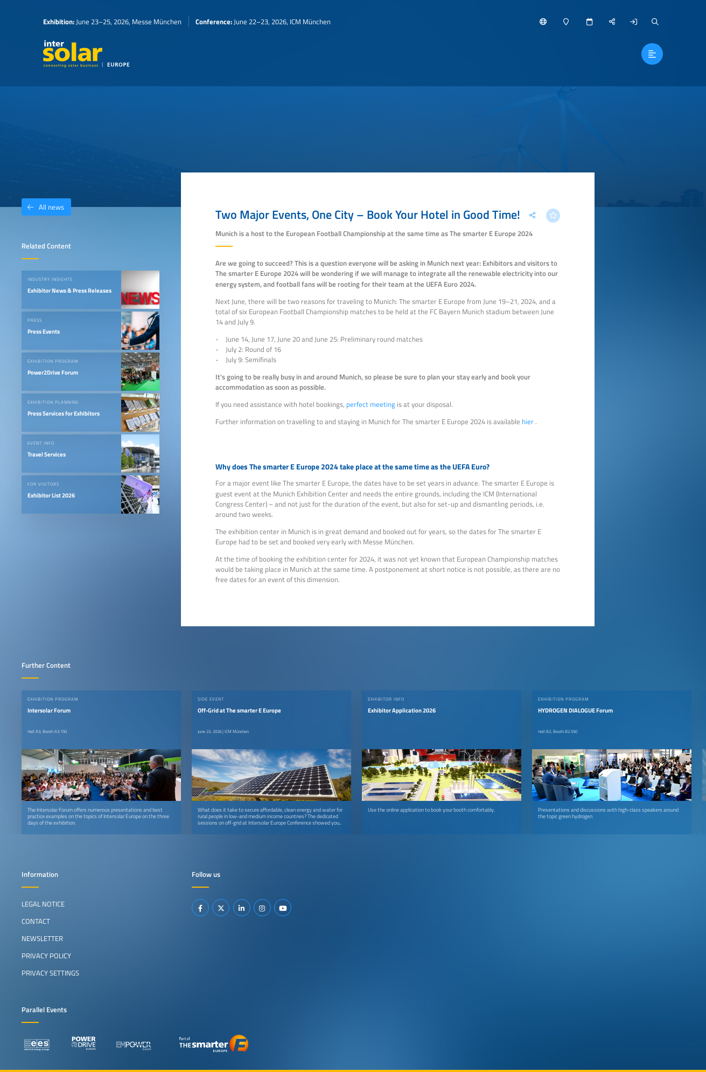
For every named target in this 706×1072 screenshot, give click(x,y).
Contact (36, 921)
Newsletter (42, 938)
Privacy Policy (46, 955)
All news (43, 207)
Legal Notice (43, 903)
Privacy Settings (50, 972)
